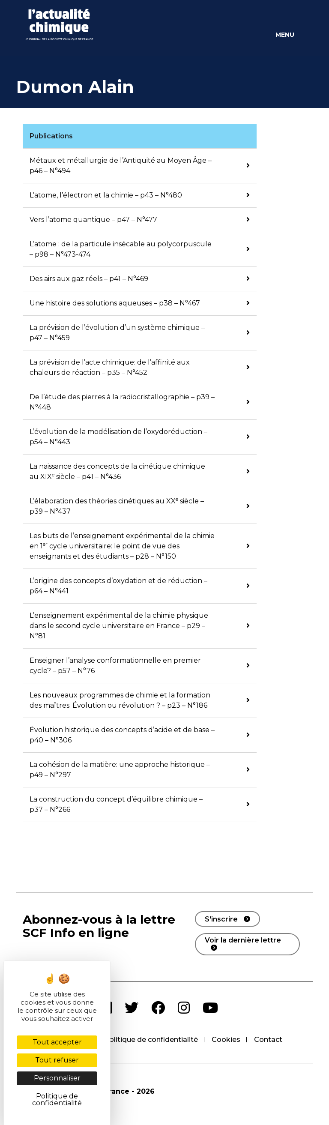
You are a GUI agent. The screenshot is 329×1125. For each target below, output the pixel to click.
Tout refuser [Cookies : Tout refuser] (57, 1060)
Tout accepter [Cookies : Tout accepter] (57, 1042)
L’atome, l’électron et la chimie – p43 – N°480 (106, 195)
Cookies (226, 1039)
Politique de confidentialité (151, 1039)
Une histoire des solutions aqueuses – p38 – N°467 (115, 303)
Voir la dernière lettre (243, 940)
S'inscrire (221, 919)
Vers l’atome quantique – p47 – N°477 (93, 219)
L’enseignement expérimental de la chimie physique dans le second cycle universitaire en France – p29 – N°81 (119, 625)
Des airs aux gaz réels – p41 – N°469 (89, 279)
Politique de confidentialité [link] (57, 1099)
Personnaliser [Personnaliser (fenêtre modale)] (57, 1078)
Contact (268, 1039)
